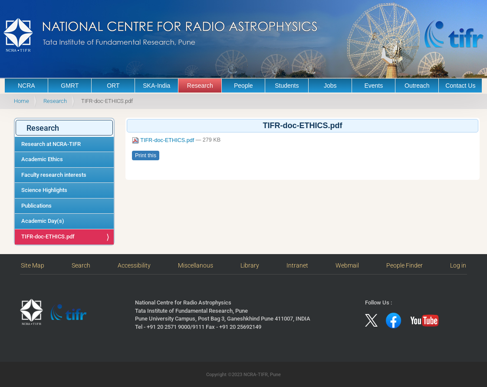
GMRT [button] (70, 85)
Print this (145, 155)
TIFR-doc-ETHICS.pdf (48, 236)
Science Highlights (44, 190)
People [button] (243, 85)
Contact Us (460, 85)
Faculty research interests (53, 175)
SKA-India (156, 85)
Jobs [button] (330, 85)
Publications (36, 205)
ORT (113, 85)
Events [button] (373, 85)
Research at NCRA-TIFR (51, 144)
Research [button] (200, 85)
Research (55, 101)
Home (21, 101)
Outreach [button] (417, 85)
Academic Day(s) (42, 221)
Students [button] (287, 85)
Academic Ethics (42, 159)
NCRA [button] (26, 85)
